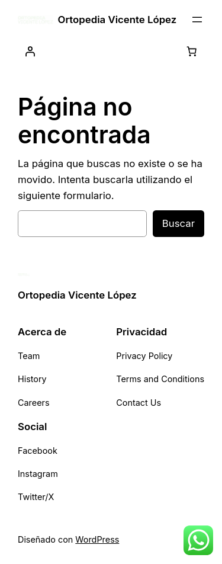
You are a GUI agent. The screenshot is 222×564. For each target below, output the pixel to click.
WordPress (97, 539)
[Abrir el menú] (197, 19)
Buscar (178, 223)
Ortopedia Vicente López (117, 19)
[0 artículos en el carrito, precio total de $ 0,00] (191, 51)
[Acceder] (30, 51)
